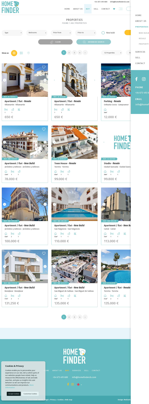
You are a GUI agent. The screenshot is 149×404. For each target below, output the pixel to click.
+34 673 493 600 (100, 2)
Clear (55, 42)
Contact (106, 9)
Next (45, 80)
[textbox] (14, 32)
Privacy (53, 400)
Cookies (60, 400)
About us (78, 9)
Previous (4, 80)
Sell (96, 9)
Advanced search (93, 42)
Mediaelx (127, 400)
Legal (46, 400)
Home (67, 9)
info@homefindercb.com (119, 2)
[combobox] (12, 33)
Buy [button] (88, 9)
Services (76, 370)
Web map (68, 400)
